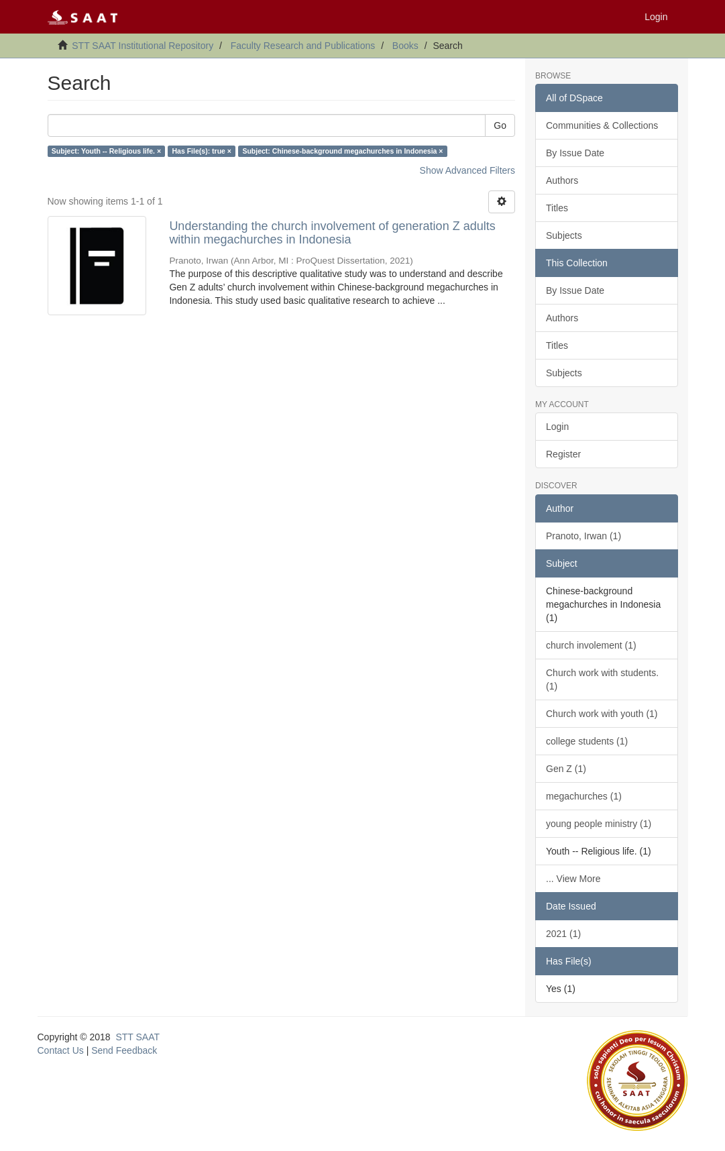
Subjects (564, 235)
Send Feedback (124, 1050)
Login (557, 426)
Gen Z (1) (566, 768)
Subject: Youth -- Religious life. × (106, 151)
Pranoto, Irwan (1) (583, 536)
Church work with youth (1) (602, 713)
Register (563, 454)
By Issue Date (575, 153)
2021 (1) (563, 933)
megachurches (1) (584, 796)
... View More (573, 878)
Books (405, 45)
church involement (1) (591, 645)
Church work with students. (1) (602, 679)
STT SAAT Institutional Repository (142, 45)
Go (500, 125)
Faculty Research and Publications (303, 45)
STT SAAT (137, 1037)
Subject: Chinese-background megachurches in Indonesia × (342, 151)
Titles (557, 208)
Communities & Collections (602, 125)
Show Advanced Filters (467, 170)
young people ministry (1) (598, 823)
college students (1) (587, 741)
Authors (562, 180)
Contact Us (61, 1050)
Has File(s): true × (201, 151)
